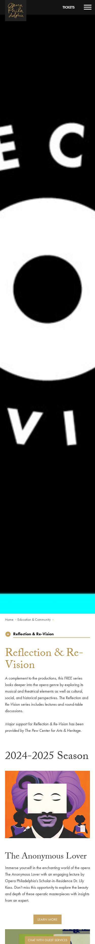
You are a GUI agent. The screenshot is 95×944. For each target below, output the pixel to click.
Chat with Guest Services (47, 940)
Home (9, 619)
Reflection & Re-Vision (33, 634)
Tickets (69, 7)
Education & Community (34, 619)
